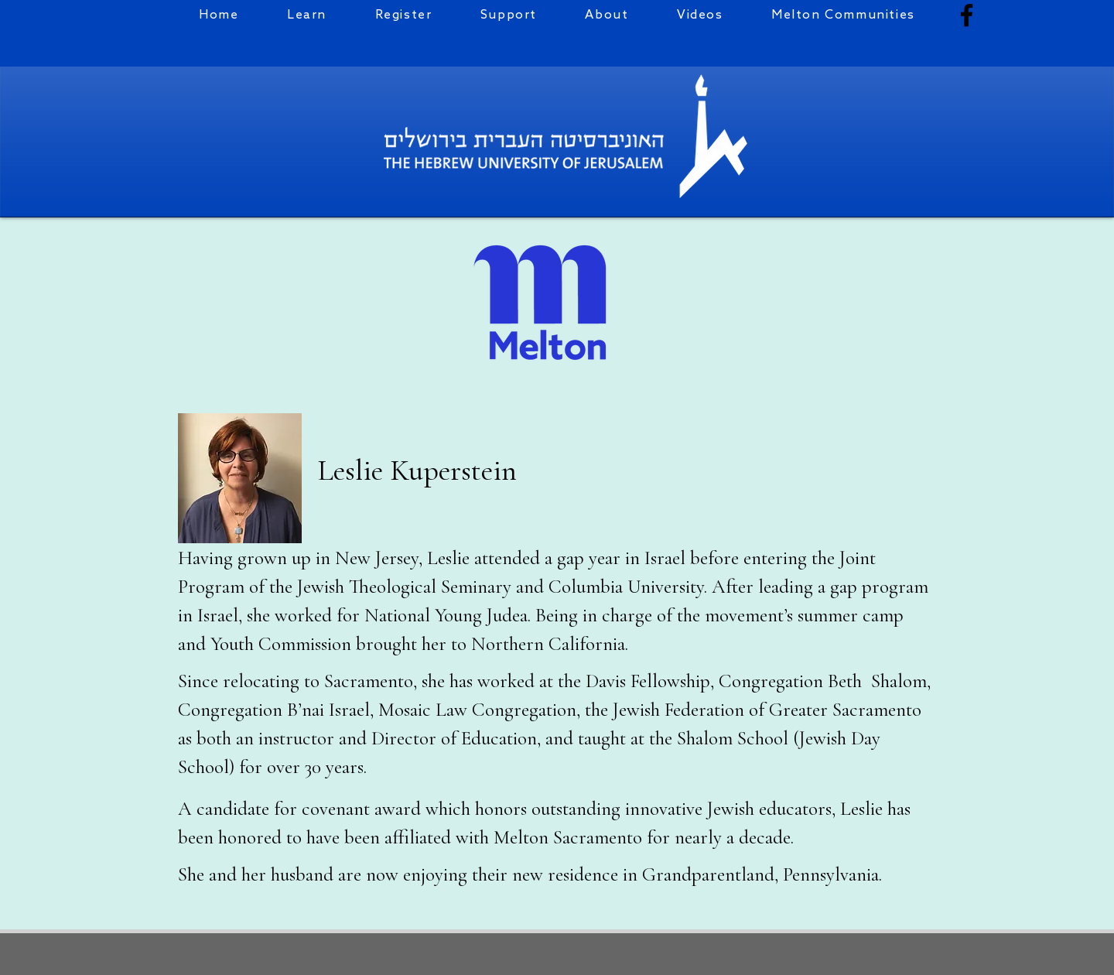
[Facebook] (967, 15)
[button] (403, 15)
